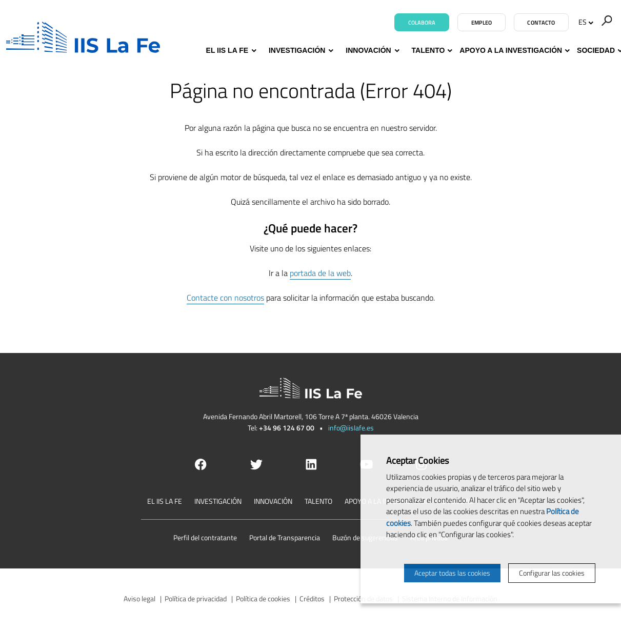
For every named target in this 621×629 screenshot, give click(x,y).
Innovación (371, 50)
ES (585, 21)
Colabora (422, 22)
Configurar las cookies (552, 572)
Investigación (300, 50)
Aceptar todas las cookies (452, 572)
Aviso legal (139, 598)
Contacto (541, 22)
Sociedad (596, 50)
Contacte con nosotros (225, 297)
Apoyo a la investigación (510, 50)
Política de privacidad (196, 598)
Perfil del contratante (205, 537)
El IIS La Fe (230, 50)
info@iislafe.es (351, 427)
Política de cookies (263, 598)
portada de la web (320, 273)
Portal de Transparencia (284, 537)
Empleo (481, 22)
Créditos (312, 598)
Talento (428, 50)
